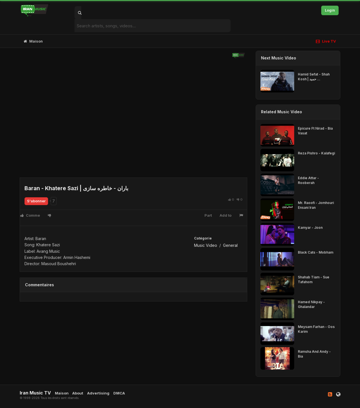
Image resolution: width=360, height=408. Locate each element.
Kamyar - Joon (310, 227)
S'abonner (36, 201)
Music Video (205, 245)
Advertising (98, 393)
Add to (225, 215)
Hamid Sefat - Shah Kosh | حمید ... (314, 76)
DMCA (119, 393)
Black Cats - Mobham (315, 252)
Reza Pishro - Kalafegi (316, 153)
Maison (33, 41)
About (77, 393)
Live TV (326, 41)
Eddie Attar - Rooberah (308, 180)
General (230, 245)
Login (330, 10)
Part (208, 215)
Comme (30, 215)
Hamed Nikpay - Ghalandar (311, 304)
